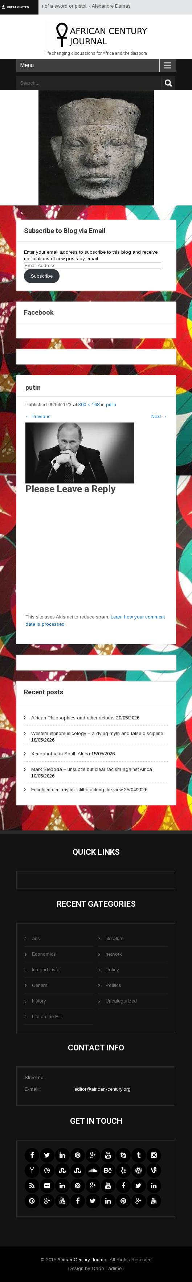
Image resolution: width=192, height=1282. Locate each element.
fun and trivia (46, 969)
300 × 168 (88, 404)
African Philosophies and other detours (73, 717)
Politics (113, 985)
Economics (44, 954)
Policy (112, 969)
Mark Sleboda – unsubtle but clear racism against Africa (91, 769)
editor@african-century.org (102, 1089)
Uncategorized (121, 1001)
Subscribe (42, 276)
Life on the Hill (47, 1016)
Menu (27, 65)
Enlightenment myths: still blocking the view (77, 789)
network (114, 954)
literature (114, 938)
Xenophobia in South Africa (60, 753)
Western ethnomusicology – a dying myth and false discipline (97, 733)
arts (36, 938)
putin (111, 404)
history (39, 1001)
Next (159, 416)
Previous (37, 416)
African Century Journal (82, 1259)
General (40, 985)
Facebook (39, 312)
